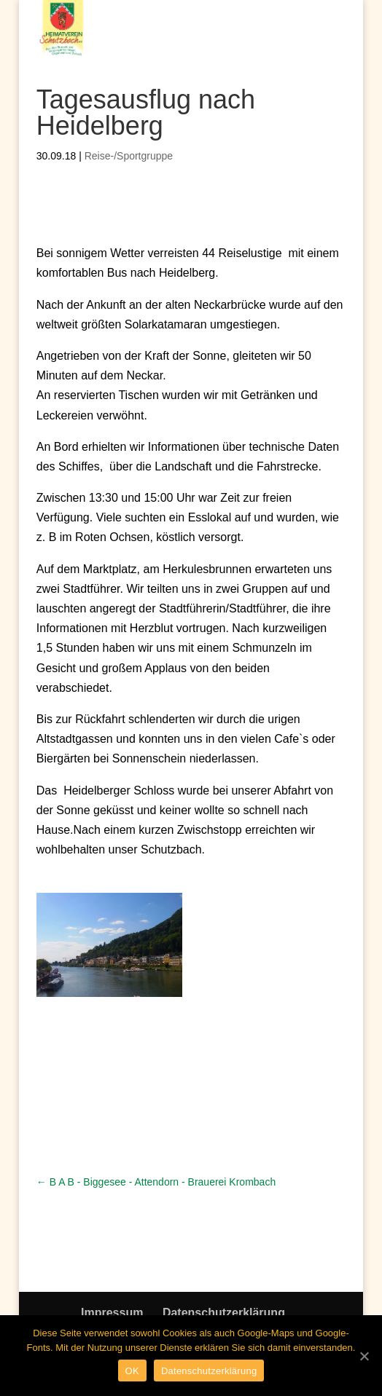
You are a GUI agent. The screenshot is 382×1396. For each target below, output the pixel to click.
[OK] (363, 1356)
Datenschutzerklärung (224, 1312)
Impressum (112, 1312)
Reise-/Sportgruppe (129, 156)
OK (132, 1370)
